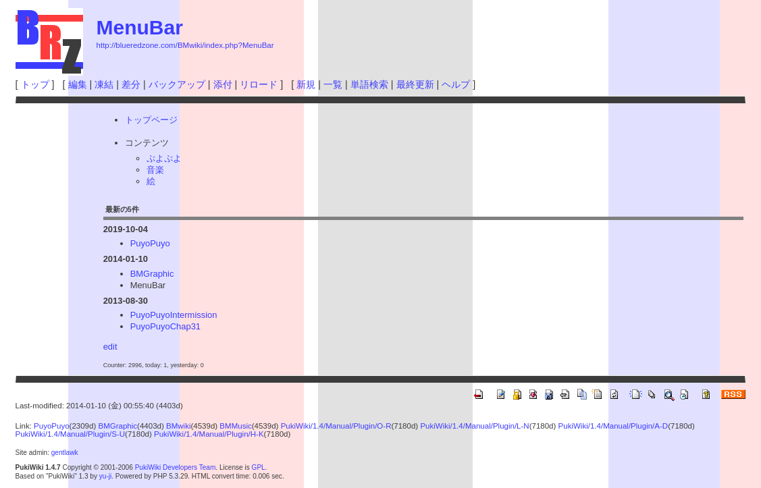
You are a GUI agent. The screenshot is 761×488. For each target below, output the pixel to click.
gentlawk (64, 452)
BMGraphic (152, 274)
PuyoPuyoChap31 (165, 326)
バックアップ (177, 84)
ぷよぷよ (164, 158)
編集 (77, 84)
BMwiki (178, 426)
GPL (258, 467)
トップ (35, 84)
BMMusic (235, 426)
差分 (131, 84)
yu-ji (105, 476)
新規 (305, 84)
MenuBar (140, 27)
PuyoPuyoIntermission (173, 315)
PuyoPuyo (150, 243)
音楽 (155, 170)
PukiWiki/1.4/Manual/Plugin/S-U (71, 434)
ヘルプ (456, 84)
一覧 (332, 84)
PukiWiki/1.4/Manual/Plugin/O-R (336, 426)
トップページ (151, 120)
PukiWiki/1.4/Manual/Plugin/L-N (474, 426)
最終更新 (415, 84)
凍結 (104, 84)
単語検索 (369, 84)
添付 (222, 84)
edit (110, 347)
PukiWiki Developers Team (175, 467)
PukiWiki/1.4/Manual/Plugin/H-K (209, 434)
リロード (259, 84)
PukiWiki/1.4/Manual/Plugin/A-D (613, 426)
